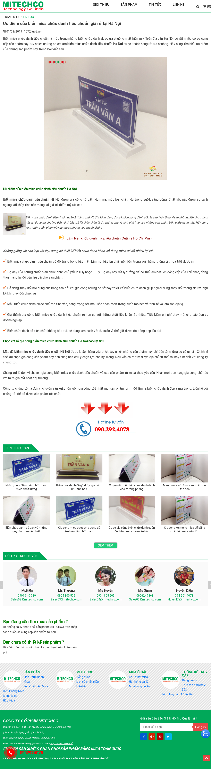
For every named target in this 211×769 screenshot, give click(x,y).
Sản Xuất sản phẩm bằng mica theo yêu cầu (81, 758)
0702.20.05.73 (23, 737)
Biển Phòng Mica (13, 691)
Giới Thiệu (101, 4)
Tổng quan (83, 677)
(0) (207, 6)
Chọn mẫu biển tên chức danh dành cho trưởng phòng (132, 487)
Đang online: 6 (191, 680)
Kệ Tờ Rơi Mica (138, 677)
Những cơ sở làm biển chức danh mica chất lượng (26, 487)
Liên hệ (81, 686)
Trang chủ (11, 17)
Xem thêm (105, 545)
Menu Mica (10, 696)
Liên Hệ (178, 4)
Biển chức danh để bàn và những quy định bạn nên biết (26, 529)
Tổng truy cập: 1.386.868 (177, 694)
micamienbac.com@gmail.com (26, 743)
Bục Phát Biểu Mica (36, 686)
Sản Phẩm (128, 4)
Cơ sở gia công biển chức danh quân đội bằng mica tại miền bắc (132, 529)
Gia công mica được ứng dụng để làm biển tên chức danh (79, 529)
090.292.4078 (48, 737)
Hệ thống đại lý (138, 682)
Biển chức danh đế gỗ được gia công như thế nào (79, 487)
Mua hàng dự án (139, 686)
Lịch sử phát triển (87, 682)
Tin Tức (155, 4)
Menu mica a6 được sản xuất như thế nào (184, 487)
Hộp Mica (9, 700)
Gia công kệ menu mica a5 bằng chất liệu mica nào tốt (184, 529)
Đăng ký (200, 727)
